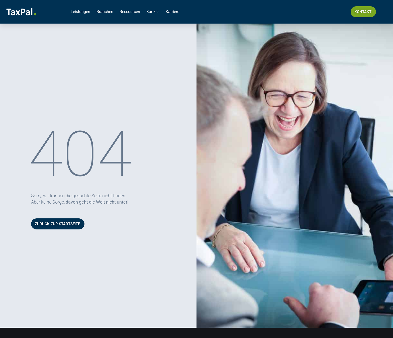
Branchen (104, 11)
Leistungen (80, 11)
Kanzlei (152, 11)
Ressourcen (130, 11)
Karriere (172, 11)
